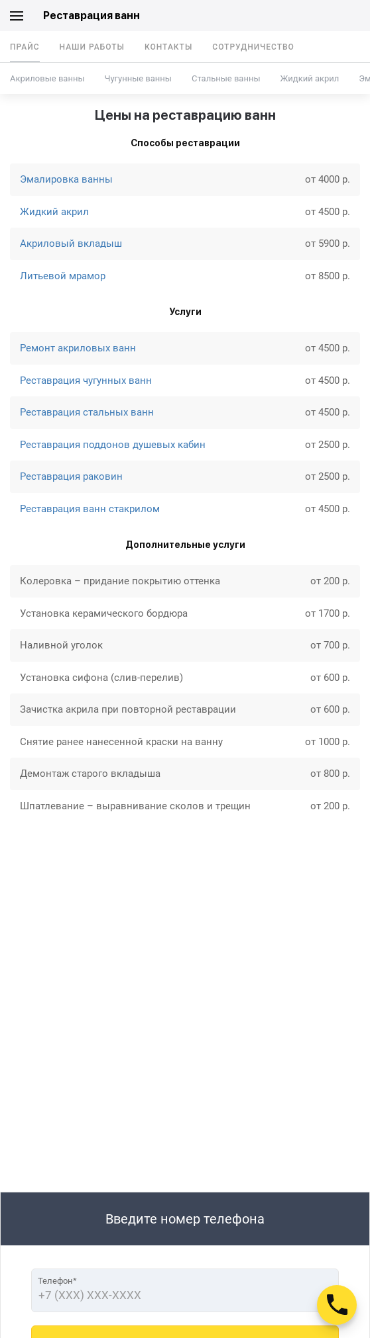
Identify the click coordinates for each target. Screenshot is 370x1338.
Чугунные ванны (137, 78)
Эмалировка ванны (66, 179)
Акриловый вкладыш (71, 243)
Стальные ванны (226, 78)
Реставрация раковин (71, 476)
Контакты (168, 47)
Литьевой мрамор (62, 276)
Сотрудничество (253, 47)
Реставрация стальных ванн (87, 412)
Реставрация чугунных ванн (86, 380)
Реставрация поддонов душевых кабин (113, 445)
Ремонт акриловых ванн (78, 348)
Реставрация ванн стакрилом (90, 509)
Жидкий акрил (309, 78)
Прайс (25, 47)
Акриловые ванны (47, 78)
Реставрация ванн (91, 15)
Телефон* (57, 1281)
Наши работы (92, 47)
